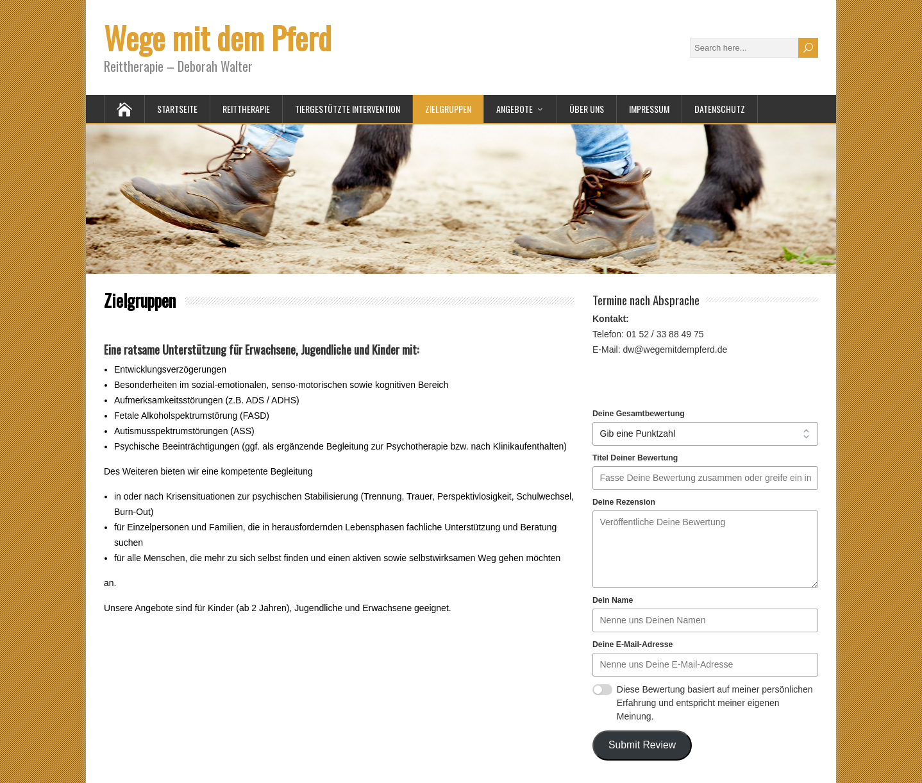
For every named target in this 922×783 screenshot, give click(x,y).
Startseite (177, 108)
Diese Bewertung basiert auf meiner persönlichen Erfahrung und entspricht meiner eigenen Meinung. (715, 702)
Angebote (514, 108)
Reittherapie (246, 108)
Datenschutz (719, 108)
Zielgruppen (448, 108)
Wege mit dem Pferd (217, 37)
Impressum (649, 108)
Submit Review (642, 744)
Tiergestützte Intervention (347, 108)
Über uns (586, 108)
